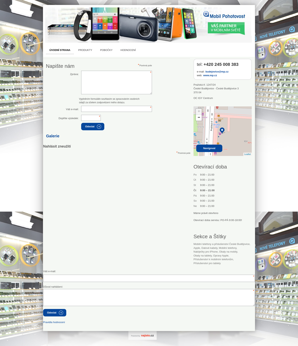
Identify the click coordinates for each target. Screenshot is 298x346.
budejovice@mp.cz (216, 71)
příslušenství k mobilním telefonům (213, 259)
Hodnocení (128, 50)
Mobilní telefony (227, 247)
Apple (197, 247)
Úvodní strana (59, 50)
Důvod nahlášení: (53, 286)
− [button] (199, 118)
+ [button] (199, 112)
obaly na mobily (228, 251)
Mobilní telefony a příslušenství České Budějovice (222, 244)
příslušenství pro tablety (207, 263)
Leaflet (247, 154)
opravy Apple (220, 255)
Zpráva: (74, 74)
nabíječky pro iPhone (206, 251)
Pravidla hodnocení (54, 322)
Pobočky (106, 50)
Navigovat (209, 148)
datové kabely (209, 247)
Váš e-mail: (72, 109)
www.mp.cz (210, 75)
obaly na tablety (203, 255)
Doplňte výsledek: (69, 118)
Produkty (85, 50)
